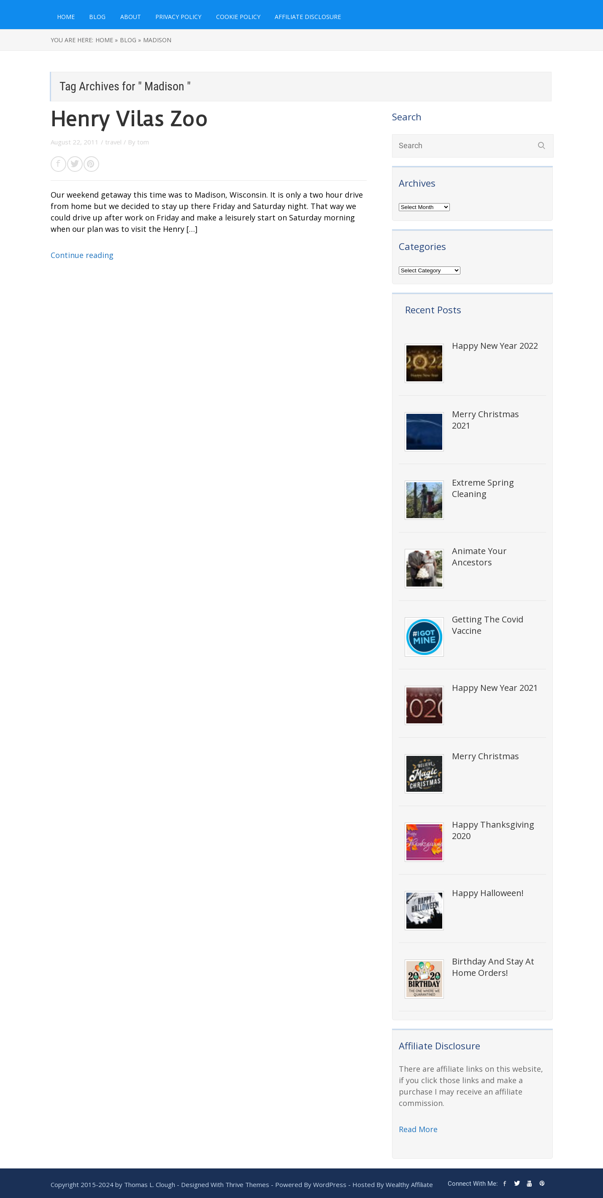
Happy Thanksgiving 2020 (493, 830)
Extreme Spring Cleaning (483, 488)
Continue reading (82, 255)
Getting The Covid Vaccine (487, 625)
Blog (97, 17)
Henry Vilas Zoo (129, 119)
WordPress (329, 1184)
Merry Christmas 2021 (485, 419)
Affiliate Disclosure (308, 17)
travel (113, 142)
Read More (418, 1129)
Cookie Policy (238, 17)
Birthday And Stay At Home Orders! (493, 967)
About (130, 17)
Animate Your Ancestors (479, 556)
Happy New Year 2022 (495, 345)
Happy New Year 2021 (495, 687)
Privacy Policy (178, 17)
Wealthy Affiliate (409, 1184)
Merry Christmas (485, 756)
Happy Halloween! (488, 893)
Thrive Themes (247, 1184)
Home (66, 17)
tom (143, 142)
